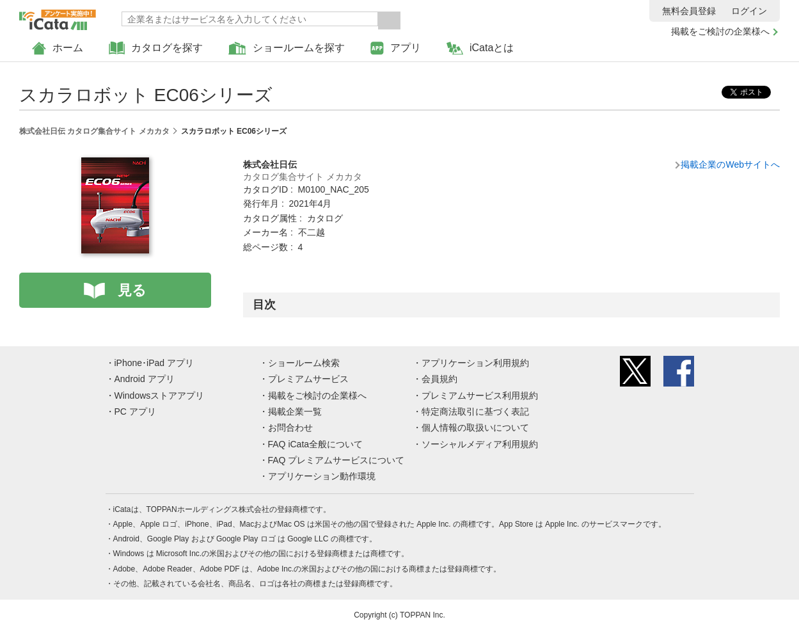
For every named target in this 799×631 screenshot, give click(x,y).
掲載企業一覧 (295, 411)
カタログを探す (156, 48)
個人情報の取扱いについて (475, 427)
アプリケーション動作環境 (322, 476)
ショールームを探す (286, 48)
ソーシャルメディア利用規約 (480, 444)
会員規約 (439, 379)
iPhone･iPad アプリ (154, 363)
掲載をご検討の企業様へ (720, 31)
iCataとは (480, 48)
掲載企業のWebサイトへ (730, 164)
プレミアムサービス (308, 379)
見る (132, 290)
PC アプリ (135, 411)
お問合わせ (290, 427)
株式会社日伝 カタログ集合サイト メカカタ (94, 131)
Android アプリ (145, 379)
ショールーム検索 (304, 363)
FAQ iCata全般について (315, 444)
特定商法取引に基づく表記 (475, 411)
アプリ (395, 48)
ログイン (749, 11)
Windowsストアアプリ (160, 395)
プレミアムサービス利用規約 (480, 395)
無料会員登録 (689, 11)
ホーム (57, 48)
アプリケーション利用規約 (475, 363)
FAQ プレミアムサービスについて (336, 460)
